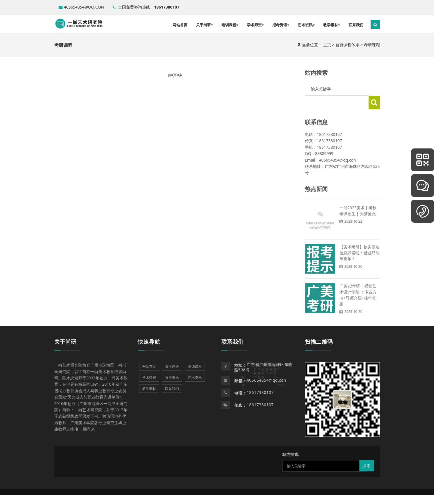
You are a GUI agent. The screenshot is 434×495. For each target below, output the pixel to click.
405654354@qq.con (81, 7)
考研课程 (372, 44)
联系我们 (356, 24)
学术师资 (255, 24)
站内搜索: (290, 440)
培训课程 (229, 24)
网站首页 (180, 24)
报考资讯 (280, 24)
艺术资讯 (306, 24)
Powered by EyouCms (198, 484)
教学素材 (331, 24)
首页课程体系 (347, 44)
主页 (327, 44)
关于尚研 (204, 24)
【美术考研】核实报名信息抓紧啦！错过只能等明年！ (359, 239)
